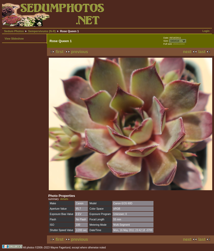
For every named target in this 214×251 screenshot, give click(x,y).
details (64, 199)
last (201, 52)
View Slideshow (14, 38)
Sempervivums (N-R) (42, 31)
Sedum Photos (14, 31)
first (59, 52)
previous (79, 52)
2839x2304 (179, 44)
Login (206, 31)
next (187, 52)
